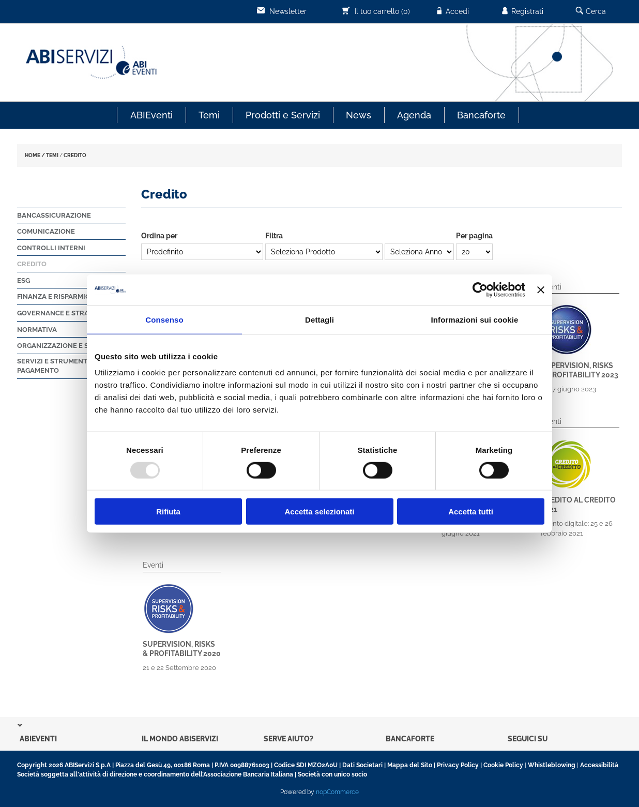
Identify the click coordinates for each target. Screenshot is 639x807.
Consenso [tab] (164, 319)
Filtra (274, 236)
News (358, 115)
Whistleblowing (551, 765)
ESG (23, 280)
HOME (32, 155)
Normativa (37, 329)
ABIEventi (151, 115)
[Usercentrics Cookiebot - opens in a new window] (480, 289)
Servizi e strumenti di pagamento (57, 366)
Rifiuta (168, 511)
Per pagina (474, 236)
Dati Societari (362, 765)
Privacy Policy (458, 765)
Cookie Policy (503, 765)
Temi (209, 115)
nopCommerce (337, 792)
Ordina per (159, 236)
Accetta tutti (470, 511)
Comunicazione (46, 231)
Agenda (414, 115)
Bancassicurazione (54, 215)
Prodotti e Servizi (283, 115)
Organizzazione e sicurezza (69, 345)
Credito (32, 264)
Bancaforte (481, 115)
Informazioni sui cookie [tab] (475, 319)
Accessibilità (599, 765)
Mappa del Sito (409, 765)
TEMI (52, 155)
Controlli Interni (51, 248)
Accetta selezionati (319, 511)
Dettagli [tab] (319, 319)
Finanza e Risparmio (53, 296)
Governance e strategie (62, 313)
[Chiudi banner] (540, 289)
